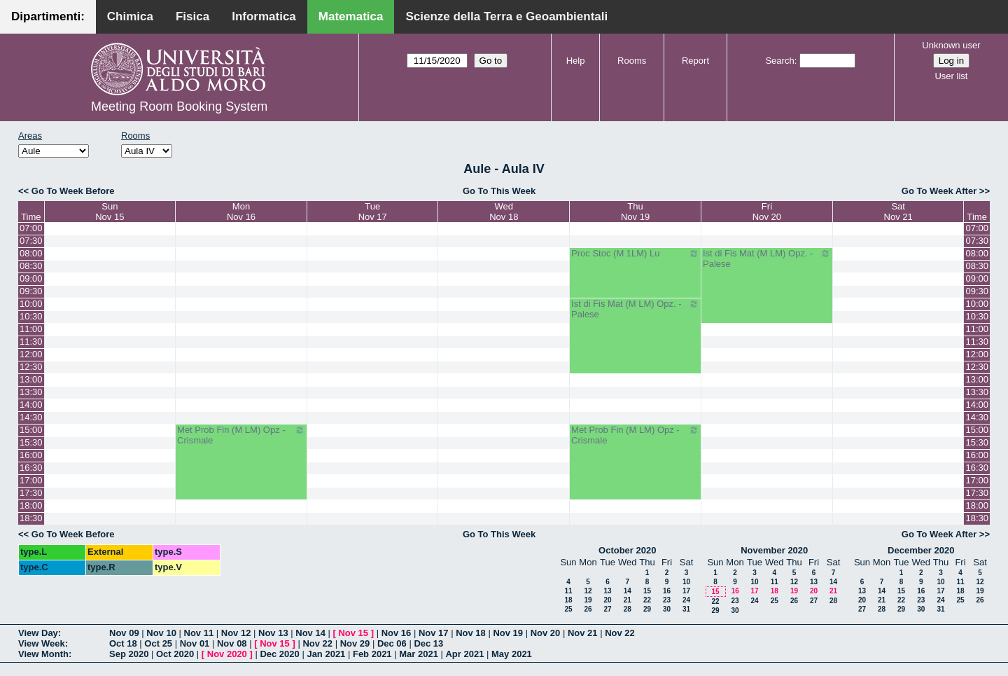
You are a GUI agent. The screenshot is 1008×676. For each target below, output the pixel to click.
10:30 (31, 316)
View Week (41, 643)
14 (627, 591)
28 (627, 609)
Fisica (192, 16)
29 (647, 609)
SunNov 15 (109, 211)
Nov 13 (273, 633)
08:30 (31, 266)
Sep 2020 (128, 654)
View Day (38, 633)
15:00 (31, 430)
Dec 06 (392, 643)
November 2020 (774, 550)
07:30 (31, 240)
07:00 (31, 228)
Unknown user (951, 45)
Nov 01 (195, 643)
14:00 (31, 404)
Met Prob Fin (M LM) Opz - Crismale (241, 435)
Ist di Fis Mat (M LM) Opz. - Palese (767, 258)
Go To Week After (939, 191)
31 (686, 609)
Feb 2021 (372, 654)
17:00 (31, 480)
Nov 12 (236, 633)
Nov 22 (620, 633)
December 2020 (921, 550)
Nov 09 (124, 633)
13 (607, 591)
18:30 (31, 518)
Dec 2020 (279, 654)
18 (568, 600)
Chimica (130, 16)
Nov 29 (355, 643)
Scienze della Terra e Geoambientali (506, 16)
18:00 (31, 505)
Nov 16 (397, 633)
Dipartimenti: (48, 16)
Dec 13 (428, 643)
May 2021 (511, 654)
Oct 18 (123, 643)
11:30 (31, 341)
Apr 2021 (464, 654)
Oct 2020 (175, 654)
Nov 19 (508, 633)
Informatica (264, 16)
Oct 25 (158, 643)
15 (647, 591)
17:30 (31, 493)
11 (568, 591)
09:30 (31, 291)
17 (686, 591)
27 (607, 609)
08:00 (31, 253)
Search (779, 60)
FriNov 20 (766, 211)
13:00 (31, 379)
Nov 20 (546, 633)
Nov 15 (353, 633)
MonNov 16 (241, 211)
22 (647, 600)
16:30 (31, 467)
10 (686, 582)
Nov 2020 (227, 654)
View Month (43, 654)
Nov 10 (161, 633)
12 (588, 591)
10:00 (31, 303)
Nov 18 (471, 633)
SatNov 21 (898, 211)
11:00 (31, 329)
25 (568, 609)
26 (588, 609)
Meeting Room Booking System (179, 106)
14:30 (31, 417)
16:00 (31, 455)
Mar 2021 (418, 654)
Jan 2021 (326, 654)
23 (667, 600)
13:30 (31, 392)
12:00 (31, 354)
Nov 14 (310, 633)
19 (588, 600)
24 (686, 600)
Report (695, 60)
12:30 (31, 366)
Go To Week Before (73, 191)
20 (607, 600)
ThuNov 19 (635, 211)
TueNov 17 (372, 211)
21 (627, 600)
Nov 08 (232, 643)
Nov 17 (434, 633)
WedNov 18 (503, 211)
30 (667, 609)
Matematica (351, 16)
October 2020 (627, 550)
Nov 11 (199, 633)
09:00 (31, 278)
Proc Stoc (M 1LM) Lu (635, 253)
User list (950, 76)
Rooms (631, 60)
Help (575, 60)
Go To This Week (499, 191)
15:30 (31, 442)
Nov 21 (583, 633)
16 (667, 591)
